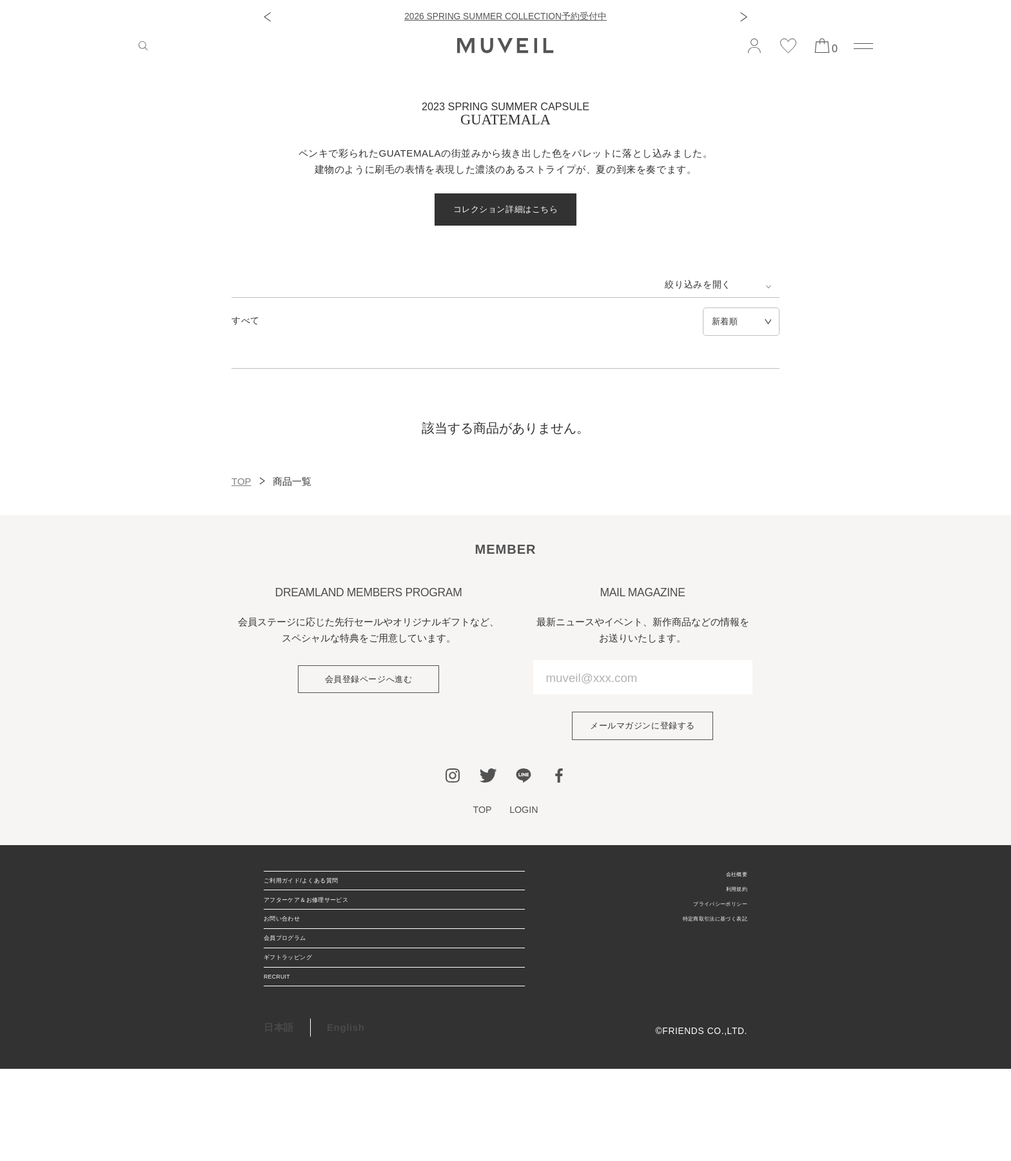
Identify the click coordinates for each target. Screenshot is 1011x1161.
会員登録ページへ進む (368, 685)
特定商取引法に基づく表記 (690, 948)
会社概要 (728, 887)
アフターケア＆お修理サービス (334, 930)
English (346, 1119)
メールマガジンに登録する (642, 732)
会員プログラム (299, 996)
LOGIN (525, 819)
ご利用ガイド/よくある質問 (326, 897)
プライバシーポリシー (700, 927)
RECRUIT (286, 1062)
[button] (267, 17)
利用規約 (728, 907)
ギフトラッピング (304, 1029)
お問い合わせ (294, 963)
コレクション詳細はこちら (505, 211)
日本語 (279, 1119)
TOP (241, 485)
